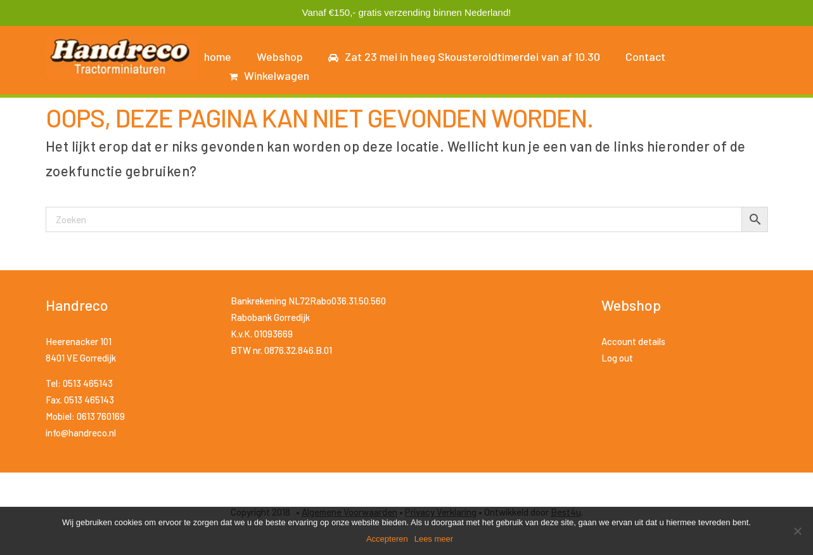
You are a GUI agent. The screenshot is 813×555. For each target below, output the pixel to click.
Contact (645, 56)
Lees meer (433, 539)
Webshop (280, 56)
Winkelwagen (269, 75)
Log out (617, 357)
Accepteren (387, 539)
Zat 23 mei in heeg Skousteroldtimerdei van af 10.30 (464, 56)
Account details (633, 341)
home (217, 56)
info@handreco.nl (81, 432)
